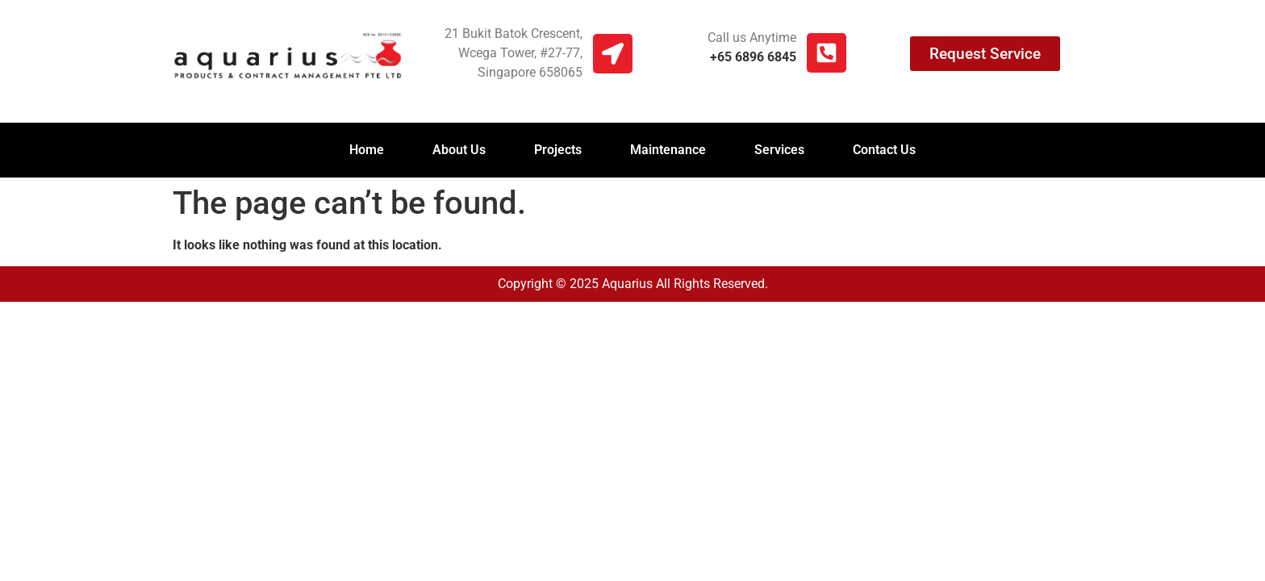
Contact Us (884, 149)
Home (366, 149)
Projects (558, 149)
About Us (459, 149)
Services (779, 149)
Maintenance (668, 149)
